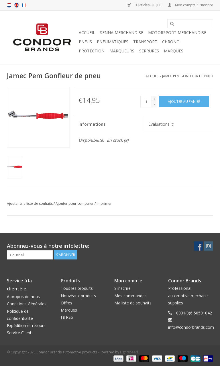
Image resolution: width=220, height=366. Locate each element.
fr (24, 5)
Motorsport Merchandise (177, 32)
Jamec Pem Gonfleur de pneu (187, 76)
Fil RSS (67, 317)
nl (9, 5)
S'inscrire (122, 288)
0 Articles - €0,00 (144, 5)
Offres (66, 303)
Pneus (85, 41)
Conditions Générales (26, 303)
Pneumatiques (112, 41)
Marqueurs (121, 51)
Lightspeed (129, 352)
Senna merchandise (121, 32)
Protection (92, 51)
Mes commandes (130, 295)
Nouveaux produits (78, 295)
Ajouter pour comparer (75, 203)
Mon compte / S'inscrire (190, 5)
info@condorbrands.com (191, 327)
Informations (91, 124)
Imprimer (104, 203)
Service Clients (20, 332)
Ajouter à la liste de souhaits (30, 203)
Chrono (171, 41)
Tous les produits (77, 288)
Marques (173, 51)
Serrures (149, 51)
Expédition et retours (26, 325)
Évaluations (161, 124)
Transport (145, 41)
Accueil (87, 32)
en (16, 5)
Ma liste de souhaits (133, 303)
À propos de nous (23, 296)
